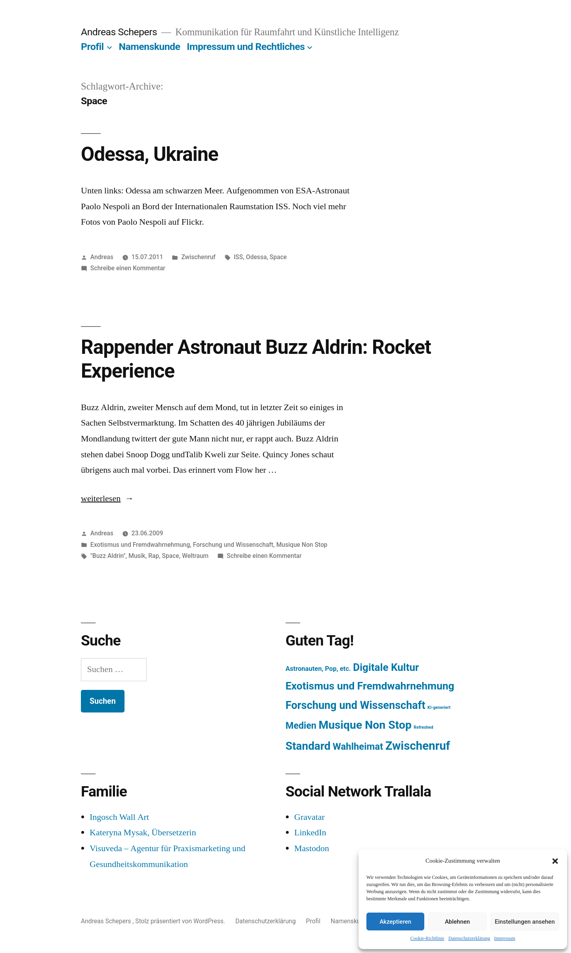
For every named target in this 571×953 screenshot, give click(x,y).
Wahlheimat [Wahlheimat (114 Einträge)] (358, 746)
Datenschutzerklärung (469, 939)
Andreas (101, 257)
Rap (153, 556)
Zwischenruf (198, 257)
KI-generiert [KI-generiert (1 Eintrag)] (438, 707)
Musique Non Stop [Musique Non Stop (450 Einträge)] (365, 724)
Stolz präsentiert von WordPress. (180, 921)
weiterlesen (102, 498)
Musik (137, 556)
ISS (238, 257)
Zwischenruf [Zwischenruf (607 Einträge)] (417, 745)
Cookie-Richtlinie (427, 939)
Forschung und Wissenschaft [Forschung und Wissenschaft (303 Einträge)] (355, 705)
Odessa (256, 257)
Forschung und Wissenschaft (233, 544)
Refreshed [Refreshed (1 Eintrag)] (423, 727)
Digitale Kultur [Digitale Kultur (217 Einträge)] (386, 667)
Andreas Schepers (120, 32)
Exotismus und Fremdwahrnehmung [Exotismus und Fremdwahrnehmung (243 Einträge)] (370, 686)
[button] (555, 861)
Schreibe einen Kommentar (127, 268)
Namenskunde (149, 46)
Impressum (504, 939)
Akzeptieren (395, 921)
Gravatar (309, 817)
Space (278, 257)
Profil (92, 46)
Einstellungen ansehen (525, 921)
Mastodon (311, 848)
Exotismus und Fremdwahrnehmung (140, 544)
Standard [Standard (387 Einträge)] (308, 745)
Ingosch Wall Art (119, 817)
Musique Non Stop (302, 544)
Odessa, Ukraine (149, 154)
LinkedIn (310, 832)
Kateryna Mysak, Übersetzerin (143, 832)
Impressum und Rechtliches (246, 46)
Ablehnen (457, 921)
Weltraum (195, 556)
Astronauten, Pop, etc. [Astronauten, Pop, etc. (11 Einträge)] (318, 668)
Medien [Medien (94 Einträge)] (301, 725)
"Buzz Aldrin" (108, 556)
